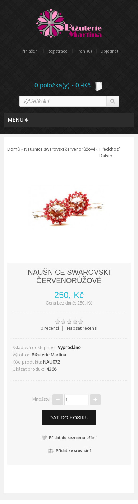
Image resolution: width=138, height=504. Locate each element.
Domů (13, 149)
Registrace (57, 51)
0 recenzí (50, 328)
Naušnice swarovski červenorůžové (60, 149)
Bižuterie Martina (49, 355)
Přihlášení (29, 51)
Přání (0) (84, 51)
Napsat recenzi (82, 328)
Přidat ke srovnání (69, 450)
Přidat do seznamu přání (69, 437)
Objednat (109, 51)
